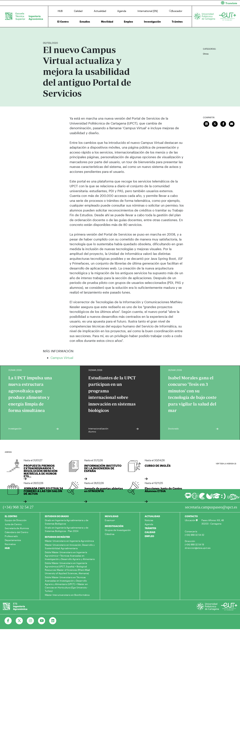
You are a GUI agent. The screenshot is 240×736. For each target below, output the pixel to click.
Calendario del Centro (16, 532)
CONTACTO (191, 516)
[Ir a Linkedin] (52, 620)
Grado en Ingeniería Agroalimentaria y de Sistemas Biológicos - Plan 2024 (66, 529)
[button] (181, 3)
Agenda (121, 11)
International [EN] (147, 11)
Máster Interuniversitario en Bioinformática (67, 594)
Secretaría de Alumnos (17, 528)
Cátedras (109, 534)
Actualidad (100, 11)
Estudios (85, 21)
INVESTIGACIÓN (114, 526)
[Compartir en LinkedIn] (206, 123)
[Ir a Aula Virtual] (216, 497)
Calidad (78, 11)
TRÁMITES (150, 528)
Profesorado (11, 536)
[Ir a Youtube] (41, 620)
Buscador (175, 11)
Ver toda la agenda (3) (226, 464)
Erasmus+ (110, 520)
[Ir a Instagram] (30, 620)
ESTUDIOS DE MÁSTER (57, 537)
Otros (205, 53)
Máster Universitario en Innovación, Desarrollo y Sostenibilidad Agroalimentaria (70, 546)
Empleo (128, 21)
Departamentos (13, 540)
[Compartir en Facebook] (223, 123)
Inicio (46, 32)
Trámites (177, 21)
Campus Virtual (61, 357)
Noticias (149, 520)
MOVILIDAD (111, 516)
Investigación (152, 21)
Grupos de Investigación (118, 530)
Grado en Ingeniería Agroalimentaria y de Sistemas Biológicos (66, 522)
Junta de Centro (13, 524)
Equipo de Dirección (15, 520)
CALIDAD (150, 532)
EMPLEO (149, 536)
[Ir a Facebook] (8, 620)
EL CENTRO (11, 516)
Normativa (10, 544)
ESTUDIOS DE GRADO (57, 516)
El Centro (63, 21)
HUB (60, 11)
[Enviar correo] (231, 123)
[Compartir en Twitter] (214, 123)
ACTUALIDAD (152, 516)
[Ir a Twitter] (19, 620)
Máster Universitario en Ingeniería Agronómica (69, 540)
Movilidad (107, 21)
